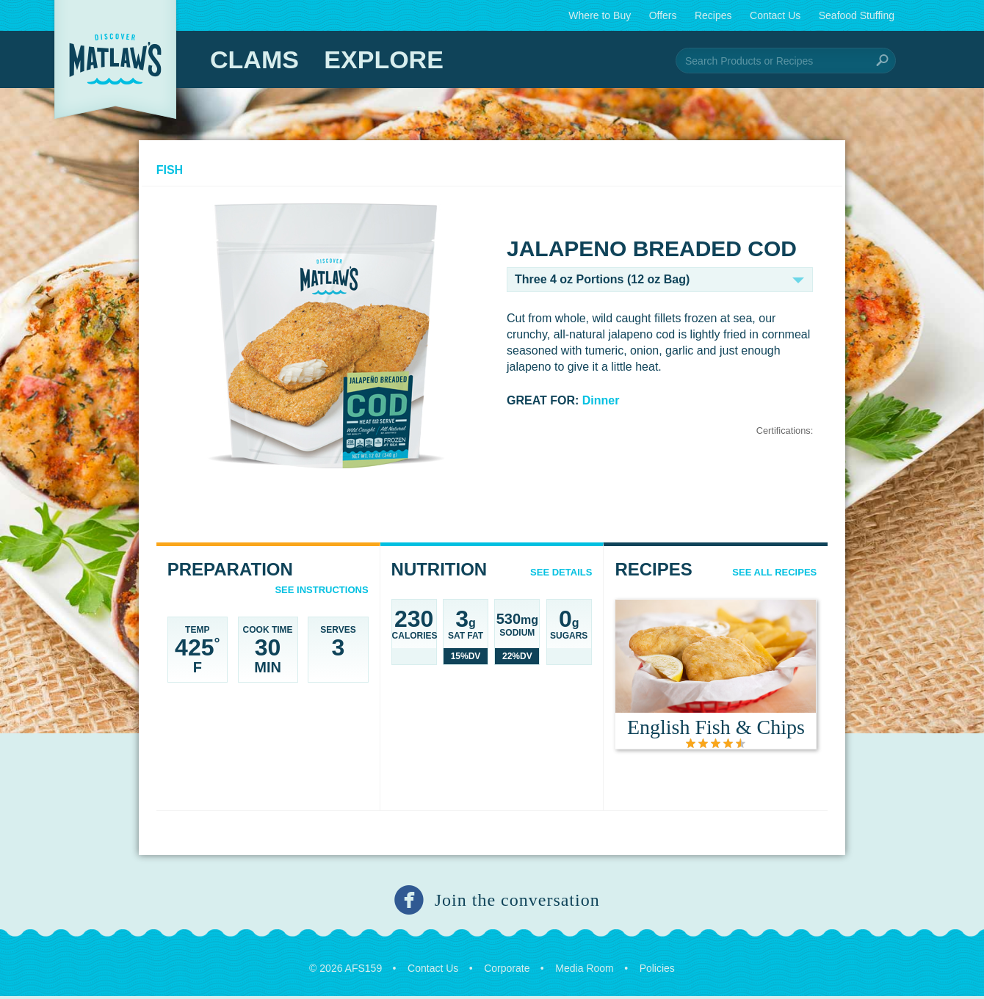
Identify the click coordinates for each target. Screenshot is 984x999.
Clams (254, 59)
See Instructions (323, 592)
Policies (657, 971)
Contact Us (775, 15)
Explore (383, 59)
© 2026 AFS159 (345, 971)
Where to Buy (599, 15)
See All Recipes (769, 575)
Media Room (584, 971)
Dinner (601, 403)
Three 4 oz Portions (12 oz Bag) (602, 282)
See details (559, 575)
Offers (663, 15)
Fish (175, 173)
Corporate (506, 971)
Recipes (713, 15)
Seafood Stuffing (856, 15)
